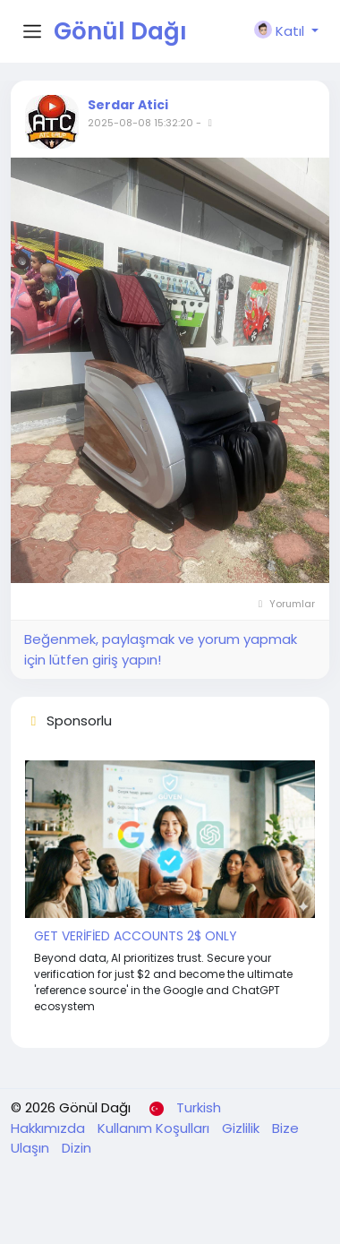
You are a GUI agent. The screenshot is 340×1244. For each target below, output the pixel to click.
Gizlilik (242, 1128)
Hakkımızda (50, 1128)
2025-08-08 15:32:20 (140, 123)
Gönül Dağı (120, 31)
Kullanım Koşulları (155, 1128)
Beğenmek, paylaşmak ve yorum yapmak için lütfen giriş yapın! (160, 649)
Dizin (76, 1147)
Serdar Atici (128, 105)
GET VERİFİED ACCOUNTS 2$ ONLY (135, 936)
